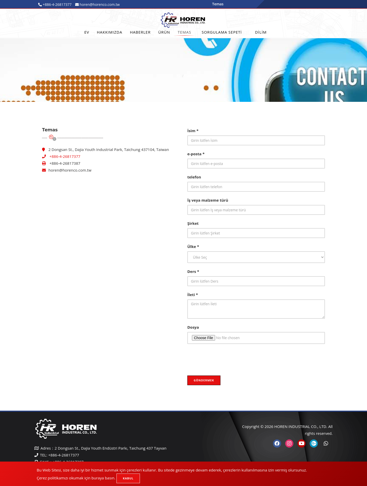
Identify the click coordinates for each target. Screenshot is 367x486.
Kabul (128, 478)
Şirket (193, 223)
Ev (86, 32)
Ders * (193, 271)
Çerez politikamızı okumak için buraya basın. (76, 477)
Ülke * (193, 246)
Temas (184, 32)
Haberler (140, 32)
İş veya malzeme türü (207, 200)
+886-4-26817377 (57, 4)
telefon (194, 176)
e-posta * (196, 153)
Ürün (164, 32)
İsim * (193, 130)
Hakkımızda (109, 32)
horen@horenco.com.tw (69, 170)
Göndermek (204, 380)
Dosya (193, 327)
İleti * (192, 294)
